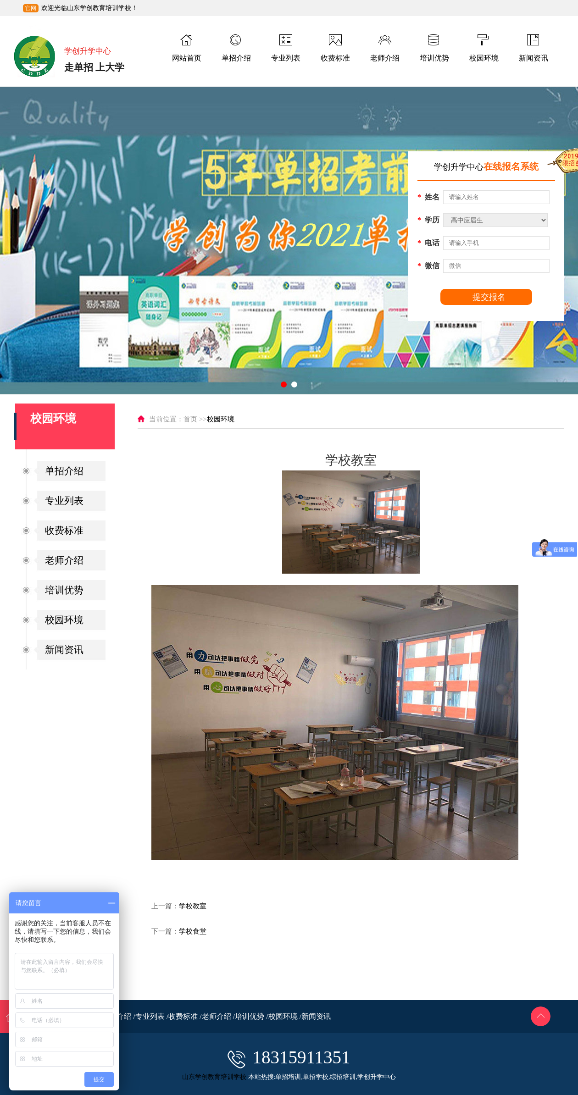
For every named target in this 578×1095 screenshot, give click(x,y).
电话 (428, 243)
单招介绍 (64, 470)
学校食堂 (192, 931)
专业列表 (64, 500)
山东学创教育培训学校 (214, 1076)
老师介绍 (64, 560)
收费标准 (64, 530)
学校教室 (192, 906)
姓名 (428, 197)
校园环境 (64, 619)
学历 (428, 220)
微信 (428, 266)
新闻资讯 (64, 649)
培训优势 (64, 590)
